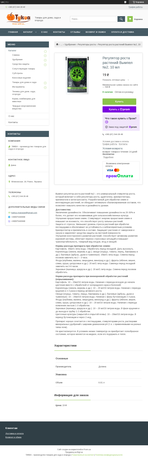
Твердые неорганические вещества (24, 107)
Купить (119, 101)
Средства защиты (20, 64)
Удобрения (70, 44)
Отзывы (75, 32)
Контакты (59, 32)
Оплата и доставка (122, 32)
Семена (15, 55)
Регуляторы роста (87, 44)
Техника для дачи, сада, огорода (23, 92)
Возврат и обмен (96, 32)
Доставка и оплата (14, 433)
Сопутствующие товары (23, 69)
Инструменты (18, 87)
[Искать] (121, 19)
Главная (13, 32)
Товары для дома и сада (24, 82)
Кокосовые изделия (21, 78)
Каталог (28, 32)
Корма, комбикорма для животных (23, 100)
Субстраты (17, 73)
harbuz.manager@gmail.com (24, 213)
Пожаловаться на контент (83, 455)
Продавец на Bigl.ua (74, 452)
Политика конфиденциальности (108, 455)
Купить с (119, 109)
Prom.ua (87, 449)
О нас (44, 32)
